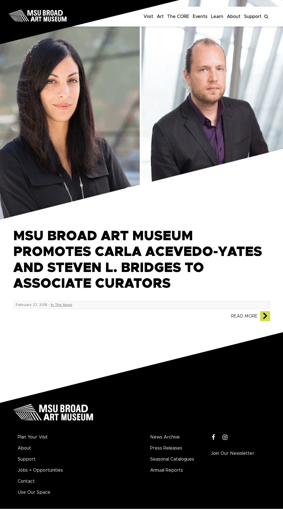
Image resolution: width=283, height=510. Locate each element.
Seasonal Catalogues (172, 459)
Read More (244, 316)
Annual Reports (166, 470)
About (233, 16)
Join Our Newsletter (232, 453)
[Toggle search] (266, 16)
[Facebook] (213, 437)
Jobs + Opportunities (40, 470)
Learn (217, 16)
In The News (61, 305)
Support (252, 16)
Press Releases (166, 448)
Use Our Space (34, 492)
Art (160, 16)
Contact (26, 481)
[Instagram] (225, 437)
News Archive (165, 437)
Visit (148, 16)
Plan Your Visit (33, 437)
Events (200, 16)
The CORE (178, 16)
